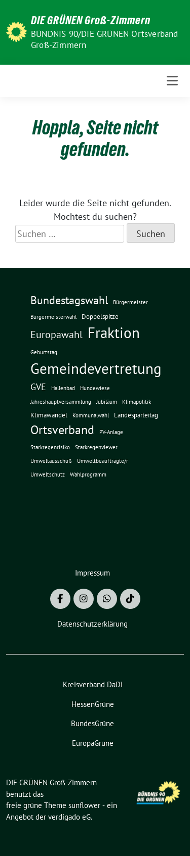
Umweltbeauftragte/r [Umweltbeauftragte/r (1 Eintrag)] (102, 460)
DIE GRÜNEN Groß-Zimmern (90, 20)
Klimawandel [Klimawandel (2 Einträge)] (48, 414)
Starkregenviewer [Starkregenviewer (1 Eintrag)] (96, 447)
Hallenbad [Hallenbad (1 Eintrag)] (63, 388)
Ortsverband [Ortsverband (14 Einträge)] (62, 430)
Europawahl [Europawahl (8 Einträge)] (56, 334)
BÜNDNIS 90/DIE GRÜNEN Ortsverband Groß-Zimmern (104, 39)
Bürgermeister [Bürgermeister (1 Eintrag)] (130, 302)
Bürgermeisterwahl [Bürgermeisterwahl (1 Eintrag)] (53, 316)
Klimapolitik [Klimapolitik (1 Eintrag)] (136, 401)
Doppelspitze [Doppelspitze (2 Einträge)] (100, 316)
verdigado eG (69, 817)
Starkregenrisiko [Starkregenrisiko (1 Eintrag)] (50, 447)
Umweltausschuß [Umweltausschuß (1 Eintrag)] (51, 460)
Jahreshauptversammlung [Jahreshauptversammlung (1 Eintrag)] (60, 401)
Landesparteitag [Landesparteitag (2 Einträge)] (136, 414)
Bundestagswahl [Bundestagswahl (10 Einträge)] (69, 300)
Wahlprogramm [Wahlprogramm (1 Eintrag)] (88, 474)
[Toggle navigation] (172, 80)
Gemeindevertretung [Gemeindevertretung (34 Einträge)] (96, 368)
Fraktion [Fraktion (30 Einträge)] (114, 332)
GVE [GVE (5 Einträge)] (38, 387)
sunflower (84, 805)
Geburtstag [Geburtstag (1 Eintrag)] (43, 352)
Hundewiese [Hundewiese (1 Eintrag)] (95, 388)
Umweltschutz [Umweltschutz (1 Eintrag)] (47, 474)
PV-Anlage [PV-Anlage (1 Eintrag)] (111, 432)
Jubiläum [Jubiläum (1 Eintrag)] (106, 401)
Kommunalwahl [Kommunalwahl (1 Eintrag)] (90, 415)
